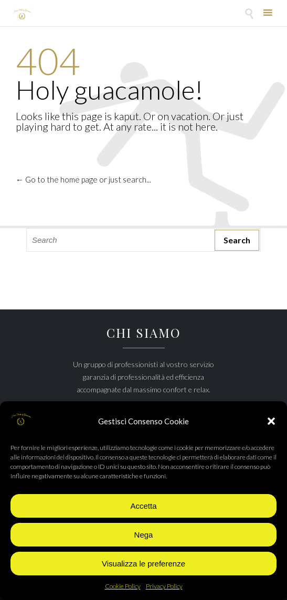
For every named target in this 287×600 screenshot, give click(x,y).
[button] (271, 421)
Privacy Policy (164, 586)
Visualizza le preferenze (143, 563)
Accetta (143, 505)
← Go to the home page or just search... (83, 179)
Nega (143, 534)
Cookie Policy (123, 586)
